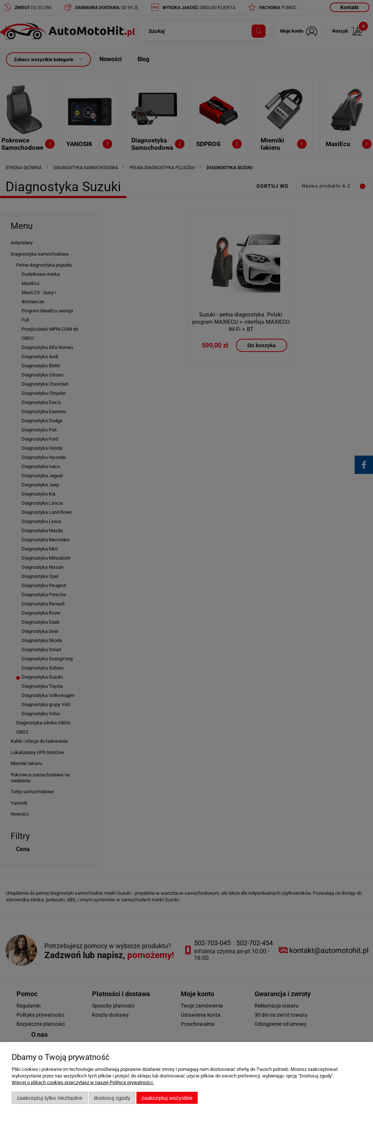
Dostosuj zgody (112, 1098)
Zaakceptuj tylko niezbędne (50, 1098)
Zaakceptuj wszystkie (167, 1098)
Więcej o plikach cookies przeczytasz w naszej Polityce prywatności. (83, 1082)
